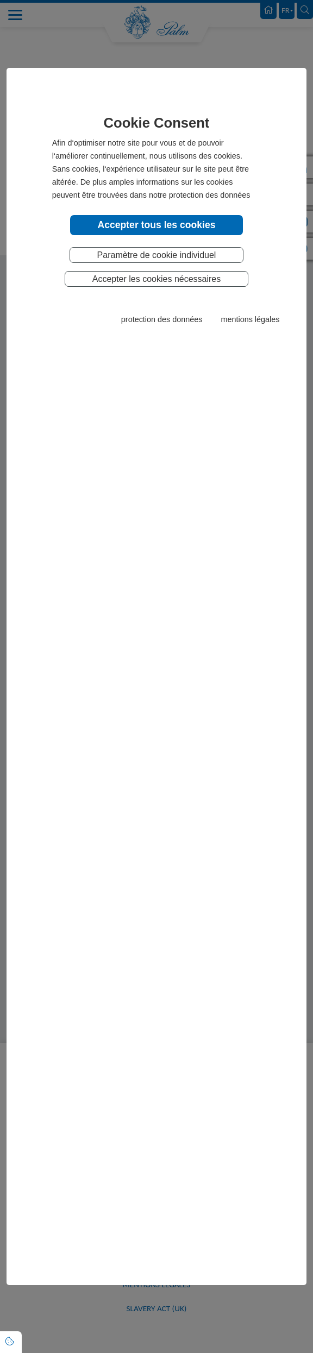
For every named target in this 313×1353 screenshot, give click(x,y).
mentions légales (250, 319)
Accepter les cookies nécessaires (156, 279)
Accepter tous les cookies (156, 224)
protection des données (162, 319)
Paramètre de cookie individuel (156, 255)
